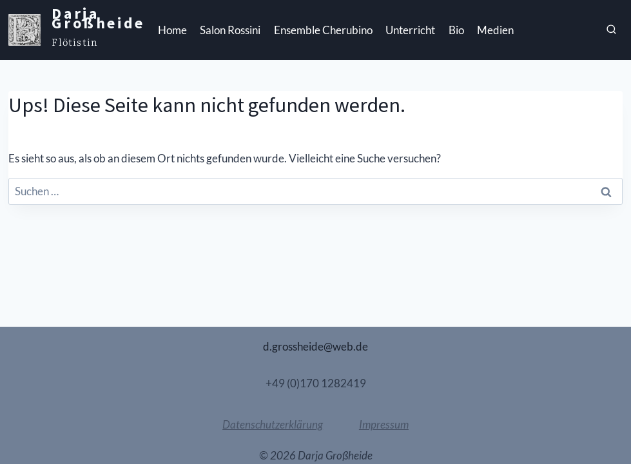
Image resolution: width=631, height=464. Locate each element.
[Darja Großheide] (76, 30)
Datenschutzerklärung (272, 424)
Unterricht (410, 30)
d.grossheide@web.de (315, 346)
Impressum (384, 424)
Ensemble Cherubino (323, 30)
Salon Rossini (230, 30)
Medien (495, 30)
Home (172, 30)
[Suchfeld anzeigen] (612, 30)
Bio (456, 30)
